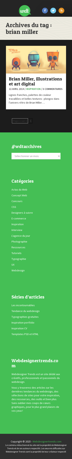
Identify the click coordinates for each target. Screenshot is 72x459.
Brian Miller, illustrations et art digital (35, 81)
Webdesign (18, 270)
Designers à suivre (22, 212)
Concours (17, 201)
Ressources (18, 247)
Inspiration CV (19, 328)
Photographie (19, 241)
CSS (14, 207)
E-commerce (19, 218)
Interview (17, 230)
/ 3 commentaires (51, 89)
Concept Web (19, 195)
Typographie (19, 259)
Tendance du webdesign (26, 311)
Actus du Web (19, 189)
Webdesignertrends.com (47, 441)
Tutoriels (17, 253)
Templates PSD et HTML (25, 334)
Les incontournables (23, 305)
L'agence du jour (21, 235)
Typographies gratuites (25, 317)
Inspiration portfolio (23, 322)
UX (13, 264)
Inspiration (33, 89)
